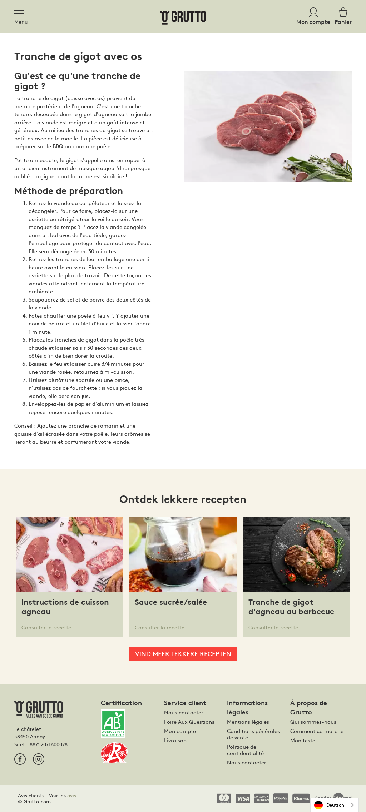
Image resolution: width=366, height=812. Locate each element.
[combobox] (334, 805)
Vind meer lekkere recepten (183, 653)
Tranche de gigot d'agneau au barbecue (291, 606)
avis (71, 795)
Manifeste (302, 740)
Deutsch (329, 805)
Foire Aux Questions (189, 721)
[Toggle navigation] (21, 12)
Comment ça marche (316, 731)
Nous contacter (183, 712)
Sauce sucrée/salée (171, 602)
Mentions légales (248, 721)
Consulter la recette (46, 627)
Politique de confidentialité (245, 749)
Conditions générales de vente (253, 734)
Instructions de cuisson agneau (65, 606)
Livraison (175, 740)
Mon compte (180, 731)
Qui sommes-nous (313, 721)
